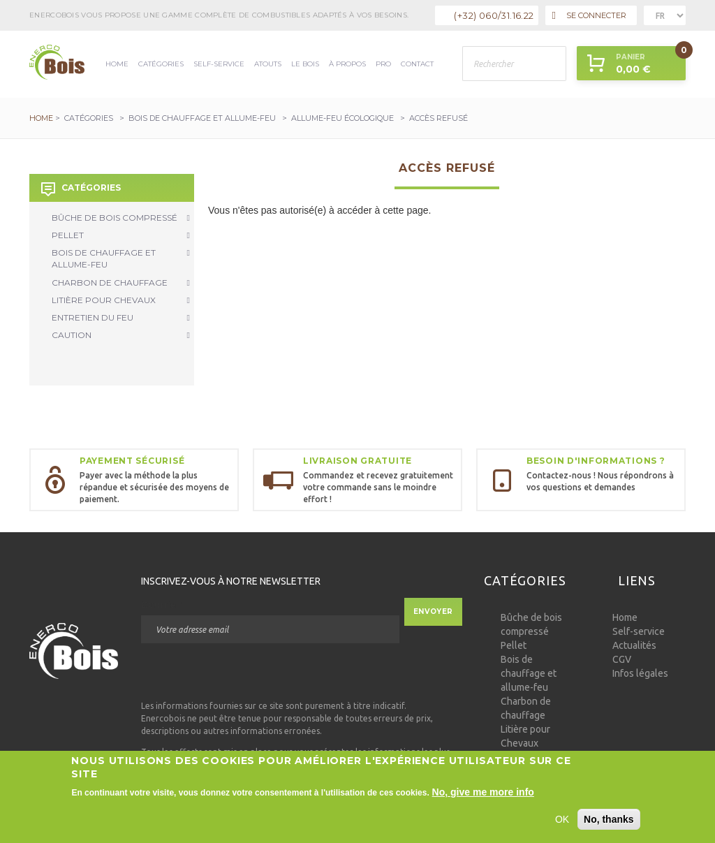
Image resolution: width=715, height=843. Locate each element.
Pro (383, 63)
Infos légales (640, 673)
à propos (347, 63)
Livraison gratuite (357, 460)
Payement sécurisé (132, 460)
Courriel (163, 604)
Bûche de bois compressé (121, 217)
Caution (121, 335)
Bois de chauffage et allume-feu (202, 118)
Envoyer (433, 611)
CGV (621, 659)
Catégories (161, 63)
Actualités (634, 645)
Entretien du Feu (121, 317)
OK (562, 820)
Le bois (305, 63)
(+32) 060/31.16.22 (493, 15)
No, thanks (609, 820)
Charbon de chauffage (121, 282)
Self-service (218, 63)
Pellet (121, 235)
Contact (417, 63)
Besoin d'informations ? (595, 460)
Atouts (267, 63)
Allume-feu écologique (342, 118)
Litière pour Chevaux (121, 300)
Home (116, 63)
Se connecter (589, 15)
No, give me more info (483, 793)
